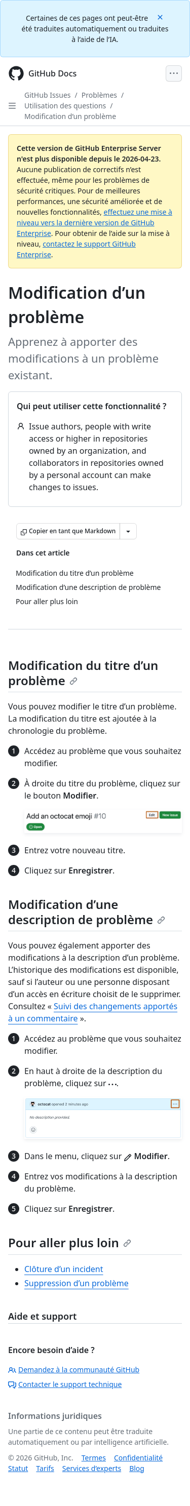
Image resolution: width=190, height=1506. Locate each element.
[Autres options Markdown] (128, 531)
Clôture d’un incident (63, 1269)
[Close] (161, 16)
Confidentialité (138, 1457)
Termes (94, 1457)
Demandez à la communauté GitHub (73, 1369)
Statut (18, 1468)
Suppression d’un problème (76, 1283)
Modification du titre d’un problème (83, 673)
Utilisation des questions (65, 105)
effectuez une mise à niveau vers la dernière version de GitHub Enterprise (94, 222)
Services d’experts (91, 1468)
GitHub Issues (47, 95)
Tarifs (45, 1468)
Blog (136, 1468)
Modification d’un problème (70, 116)
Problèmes (99, 95)
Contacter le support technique (65, 1384)
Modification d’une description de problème (86, 912)
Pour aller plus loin (69, 1242)
